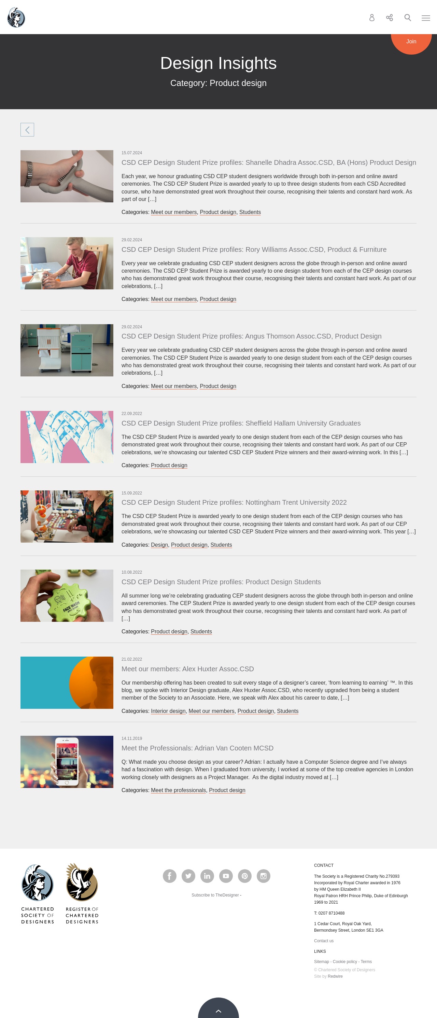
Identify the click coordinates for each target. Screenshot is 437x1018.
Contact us (324, 940)
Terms (366, 961)
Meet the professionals (178, 790)
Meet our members (174, 212)
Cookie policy (345, 961)
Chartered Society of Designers (16, 17)
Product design (218, 212)
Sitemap (321, 961)
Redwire (335, 976)
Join (411, 41)
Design (159, 545)
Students (250, 212)
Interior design (168, 711)
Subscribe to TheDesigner (215, 895)
